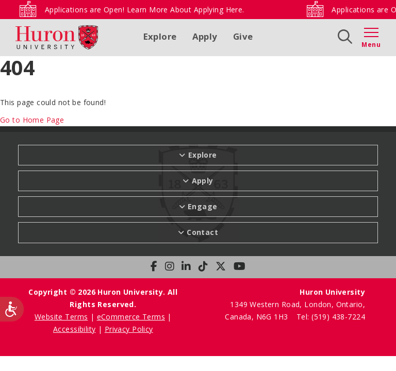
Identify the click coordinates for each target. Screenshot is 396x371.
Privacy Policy (129, 329)
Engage (203, 206)
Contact (202, 232)
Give (243, 36)
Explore (160, 36)
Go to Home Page (32, 120)
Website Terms (61, 317)
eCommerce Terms (131, 317)
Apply (205, 36)
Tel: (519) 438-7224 (330, 317)
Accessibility (74, 329)
